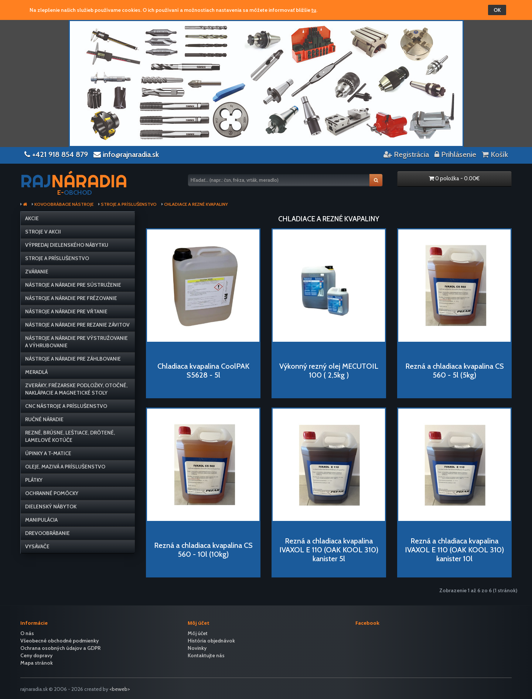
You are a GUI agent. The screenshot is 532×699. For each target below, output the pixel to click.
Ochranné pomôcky (51, 493)
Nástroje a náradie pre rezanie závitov (77, 324)
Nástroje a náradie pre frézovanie (71, 298)
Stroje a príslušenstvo (129, 204)
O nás (27, 633)
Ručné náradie (44, 419)
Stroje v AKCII (43, 231)
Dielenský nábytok (50, 506)
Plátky (33, 480)
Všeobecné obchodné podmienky (59, 640)
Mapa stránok (36, 662)
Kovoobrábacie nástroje (63, 204)
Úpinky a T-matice (48, 453)
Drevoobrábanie (47, 533)
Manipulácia (41, 519)
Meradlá (36, 372)
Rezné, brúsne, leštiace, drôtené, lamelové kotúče (70, 436)
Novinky (197, 648)
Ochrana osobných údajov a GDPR (60, 648)
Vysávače (37, 546)
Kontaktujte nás (206, 655)
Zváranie (36, 271)
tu (313, 10)
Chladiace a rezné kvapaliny (196, 204)
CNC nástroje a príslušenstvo (66, 406)
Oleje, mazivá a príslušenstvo (65, 466)
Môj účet (198, 633)
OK (497, 10)
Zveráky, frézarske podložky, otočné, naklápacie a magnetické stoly (76, 389)
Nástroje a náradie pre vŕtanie (66, 311)
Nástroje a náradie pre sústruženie (73, 285)
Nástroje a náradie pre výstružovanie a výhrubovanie (76, 342)
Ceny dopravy (36, 655)
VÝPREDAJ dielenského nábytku (66, 245)
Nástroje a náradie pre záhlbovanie (73, 358)
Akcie (32, 218)
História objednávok (211, 640)
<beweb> (119, 689)
